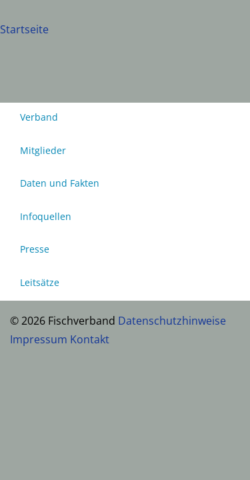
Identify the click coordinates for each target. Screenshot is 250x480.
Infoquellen (45, 216)
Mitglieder (43, 150)
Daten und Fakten (59, 183)
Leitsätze (39, 282)
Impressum (38, 339)
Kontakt (89, 339)
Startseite (24, 29)
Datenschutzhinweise (172, 320)
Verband (39, 117)
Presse (34, 249)
